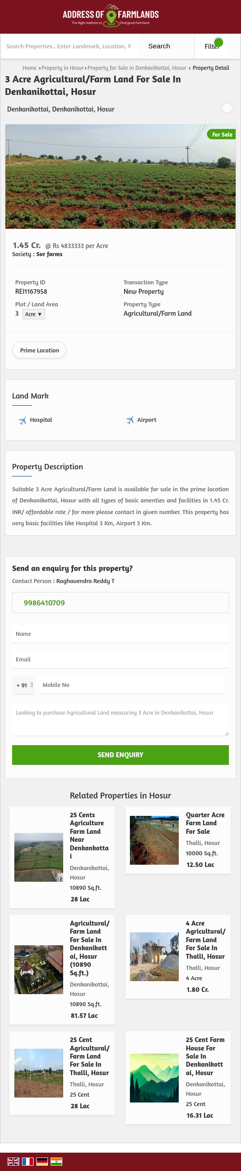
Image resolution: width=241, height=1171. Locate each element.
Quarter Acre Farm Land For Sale (205, 823)
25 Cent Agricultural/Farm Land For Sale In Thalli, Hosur (90, 1056)
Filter (212, 46)
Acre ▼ (34, 314)
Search (159, 46)
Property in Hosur (63, 67)
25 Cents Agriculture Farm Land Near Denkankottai (89, 835)
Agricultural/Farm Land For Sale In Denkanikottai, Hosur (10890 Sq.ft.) (90, 948)
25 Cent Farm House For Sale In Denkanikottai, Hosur (205, 1056)
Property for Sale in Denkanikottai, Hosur (136, 67)
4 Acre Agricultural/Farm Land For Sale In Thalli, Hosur (206, 940)
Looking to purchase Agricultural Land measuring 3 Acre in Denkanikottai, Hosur (120, 719)
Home (30, 67)
